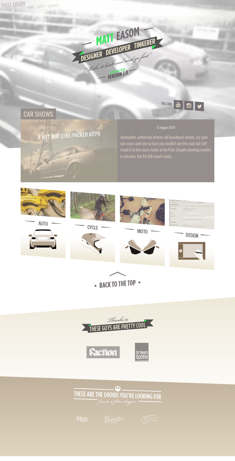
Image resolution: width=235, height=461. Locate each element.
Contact (53, 6)
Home (30, 7)
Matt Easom (13, 4)
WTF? (40, 6)
